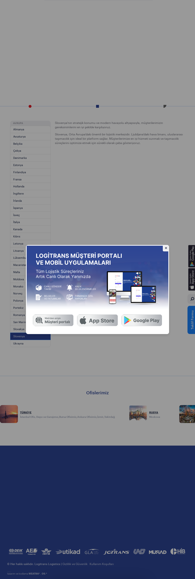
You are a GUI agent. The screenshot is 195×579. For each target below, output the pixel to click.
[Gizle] (166, 248)
